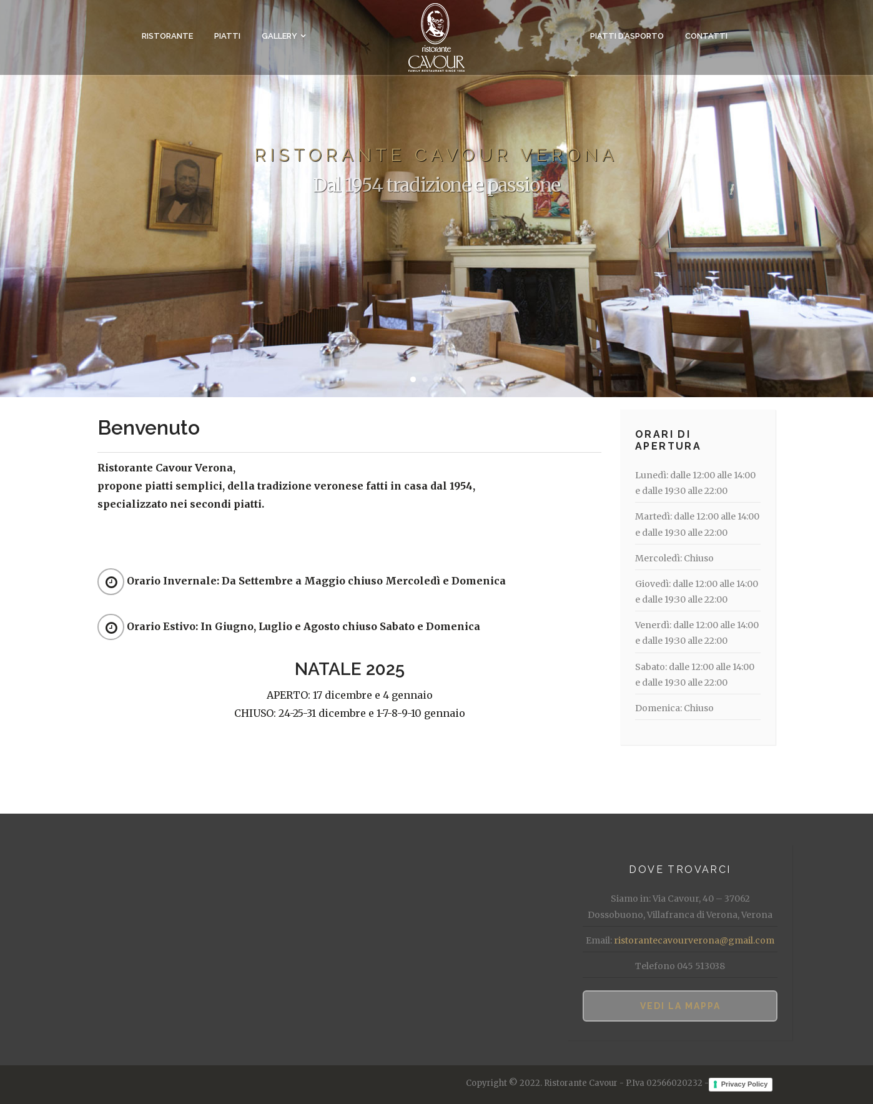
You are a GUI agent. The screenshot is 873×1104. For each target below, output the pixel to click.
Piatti (227, 36)
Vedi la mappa (680, 1006)
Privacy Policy (744, 1084)
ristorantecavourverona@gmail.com (694, 940)
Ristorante (167, 36)
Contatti (706, 36)
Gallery (279, 36)
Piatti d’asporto (627, 36)
